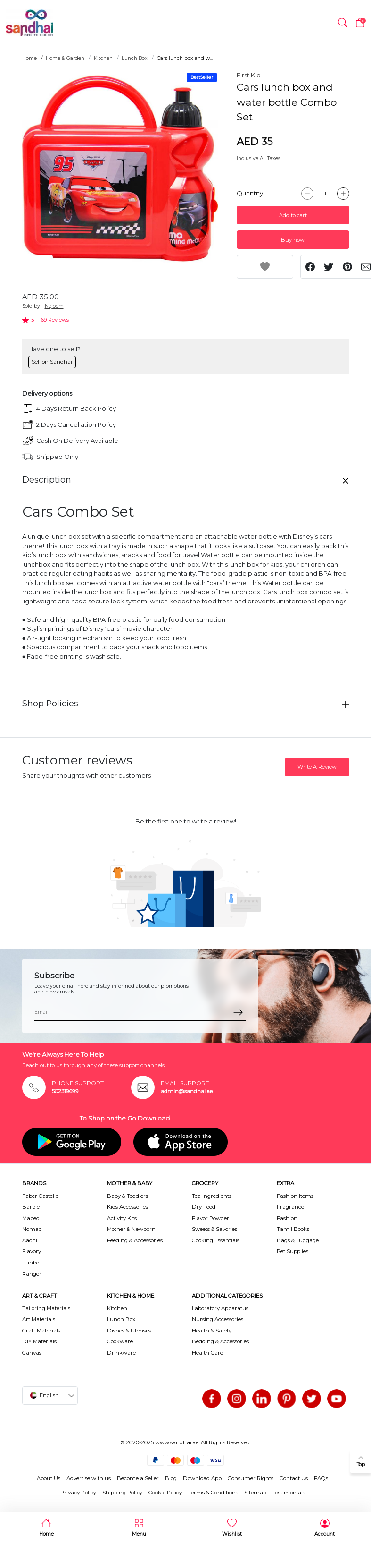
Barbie (31, 1207)
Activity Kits (122, 1218)
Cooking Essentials (215, 1240)
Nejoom (54, 306)
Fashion (287, 1218)
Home (29, 58)
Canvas (31, 1352)
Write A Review (317, 767)
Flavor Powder (210, 1218)
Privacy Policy (78, 1492)
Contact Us (294, 1478)
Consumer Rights (250, 1478)
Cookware (120, 1341)
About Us (48, 1478)
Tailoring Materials (46, 1308)
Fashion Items (295, 1196)
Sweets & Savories (214, 1229)
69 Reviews (55, 319)
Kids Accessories (127, 1207)
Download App (202, 1478)
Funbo (30, 1262)
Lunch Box (135, 58)
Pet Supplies (292, 1251)
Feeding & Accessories (135, 1240)
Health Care (207, 1352)
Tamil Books (293, 1229)
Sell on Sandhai (52, 361)
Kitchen (103, 58)
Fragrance (290, 1207)
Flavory (31, 1251)
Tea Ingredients (211, 1196)
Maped (31, 1218)
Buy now (293, 240)
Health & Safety (211, 1330)
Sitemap (255, 1492)
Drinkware (121, 1352)
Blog (171, 1478)
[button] (342, 23)
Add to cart (293, 215)
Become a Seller (138, 1478)
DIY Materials (39, 1341)
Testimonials (288, 1492)
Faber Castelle (40, 1196)
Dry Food (203, 1207)
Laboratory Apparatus (220, 1308)
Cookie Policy (165, 1492)
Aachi (29, 1240)
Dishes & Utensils (129, 1330)
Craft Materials (41, 1330)
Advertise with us (88, 1478)
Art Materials (38, 1319)
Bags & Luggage (298, 1240)
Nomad (32, 1229)
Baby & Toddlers (127, 1196)
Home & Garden (65, 58)
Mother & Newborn (131, 1229)
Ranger (31, 1274)
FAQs (321, 1478)
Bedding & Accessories (220, 1341)
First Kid (249, 75)
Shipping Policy (122, 1492)
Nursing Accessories (217, 1319)
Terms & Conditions (213, 1492)
